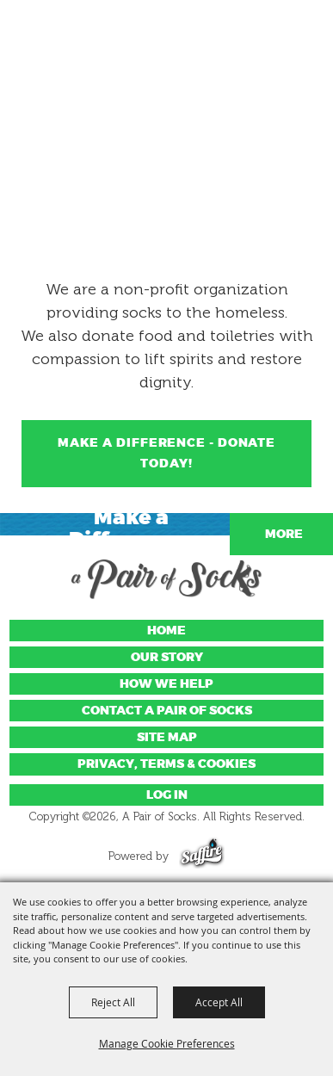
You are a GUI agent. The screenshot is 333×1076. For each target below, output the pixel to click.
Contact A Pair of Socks (167, 710)
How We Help (166, 684)
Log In (167, 795)
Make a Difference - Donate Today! (166, 453)
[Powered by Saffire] (202, 856)
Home (166, 630)
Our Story (167, 657)
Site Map (167, 737)
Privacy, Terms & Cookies (166, 764)
